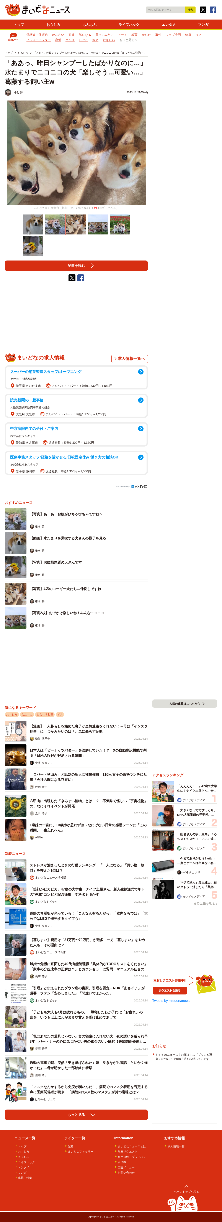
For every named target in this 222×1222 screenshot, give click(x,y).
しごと (83, 39)
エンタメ (169, 24)
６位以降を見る (204, 903)
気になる (85, 34)
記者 (70, 1146)
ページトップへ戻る (186, 1191)
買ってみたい (104, 34)
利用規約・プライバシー (133, 1157)
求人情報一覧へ (131, 358)
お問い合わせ (126, 1172)
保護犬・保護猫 (37, 34)
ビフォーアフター (38, 39)
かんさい (58, 34)
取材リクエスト (127, 1151)
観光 (95, 39)
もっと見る (126, 39)
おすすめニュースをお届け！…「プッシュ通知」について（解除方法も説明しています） (184, 1056)
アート (122, 34)
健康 (188, 34)
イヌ (60, 714)
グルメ (70, 39)
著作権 (122, 1162)
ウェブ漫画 (173, 34)
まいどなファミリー (80, 1151)
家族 (72, 34)
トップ (19, 24)
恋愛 (58, 39)
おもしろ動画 (44, 714)
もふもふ (89, 24)
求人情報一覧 (176, 1146)
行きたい (109, 39)
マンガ (203, 24)
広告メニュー (126, 1167)
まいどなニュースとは (132, 1146)
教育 (134, 34)
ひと (199, 34)
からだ (146, 34)
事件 (158, 34)
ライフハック (129, 24)
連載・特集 (25, 1177)
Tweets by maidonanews (171, 1001)
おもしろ (53, 24)
